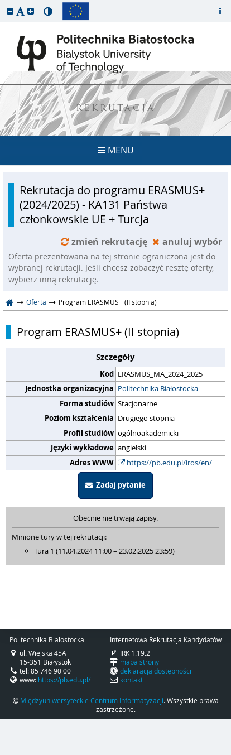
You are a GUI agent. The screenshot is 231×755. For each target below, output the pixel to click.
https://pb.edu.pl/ (64, 679)
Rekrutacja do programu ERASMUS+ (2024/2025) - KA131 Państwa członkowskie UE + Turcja (112, 205)
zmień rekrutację (105, 241)
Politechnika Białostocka (158, 388)
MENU (116, 150)
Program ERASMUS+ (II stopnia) (98, 332)
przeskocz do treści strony (3, 3)
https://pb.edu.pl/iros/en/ (165, 463)
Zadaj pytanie (115, 485)
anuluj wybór (187, 241)
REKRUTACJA (116, 109)
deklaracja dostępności (155, 670)
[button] (10, 11)
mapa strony (139, 661)
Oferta (36, 301)
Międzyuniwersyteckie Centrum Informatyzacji (91, 700)
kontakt (131, 679)
